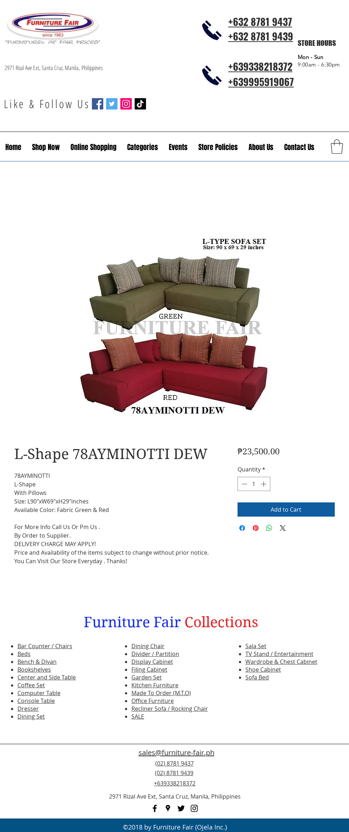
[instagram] (194, 808)
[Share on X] (282, 528)
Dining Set (31, 716)
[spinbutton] (254, 484)
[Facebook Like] (300, 777)
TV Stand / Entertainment (279, 654)
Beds (24, 654)
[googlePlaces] (168, 808)
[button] (178, 147)
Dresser (28, 709)
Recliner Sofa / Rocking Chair (169, 709)
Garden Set (146, 677)
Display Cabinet (152, 662)
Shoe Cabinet (263, 669)
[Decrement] (244, 484)
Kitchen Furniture (154, 685)
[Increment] (264, 484)
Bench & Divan (37, 662)
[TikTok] (140, 104)
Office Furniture (152, 701)
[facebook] (155, 808)
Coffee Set (31, 685)
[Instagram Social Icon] (126, 104)
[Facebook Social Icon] (97, 104)
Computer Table (39, 693)
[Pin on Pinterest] (255, 528)
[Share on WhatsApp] (269, 528)
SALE (137, 716)
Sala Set (255, 646)
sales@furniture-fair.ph (176, 752)
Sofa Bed (257, 677)
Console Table (36, 701)
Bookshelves (34, 669)
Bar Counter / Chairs (44, 646)
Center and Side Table (46, 677)
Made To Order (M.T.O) (161, 693)
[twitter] (181, 808)
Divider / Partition (155, 654)
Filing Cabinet (149, 669)
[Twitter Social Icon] (112, 104)
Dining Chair (148, 646)
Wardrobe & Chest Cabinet (281, 662)
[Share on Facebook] (242, 528)
